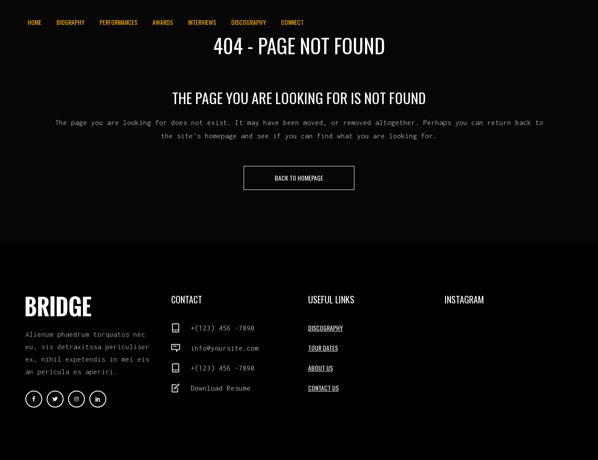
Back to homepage (299, 177)
